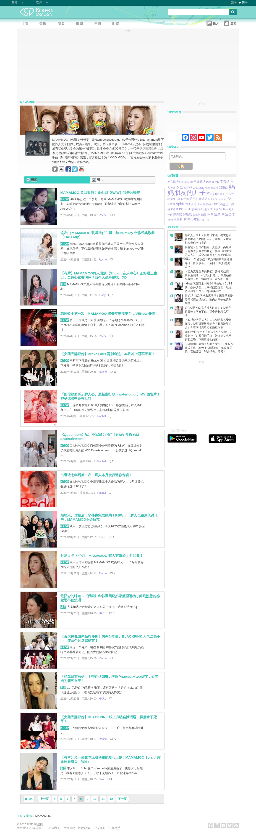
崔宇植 (185, 199)
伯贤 (203, 214)
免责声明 (69, 828)
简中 (245, 2)
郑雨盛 (223, 187)
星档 (29, 816)
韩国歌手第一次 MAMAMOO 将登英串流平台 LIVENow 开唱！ (109, 313)
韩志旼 (214, 187)
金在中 (196, 214)
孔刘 (193, 204)
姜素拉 (196, 209)
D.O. (179, 187)
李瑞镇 (214, 209)
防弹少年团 (192, 219)
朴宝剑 (216, 214)
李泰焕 (225, 181)
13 (115, 371)
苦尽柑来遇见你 (200, 199)
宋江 (230, 199)
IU (208, 214)
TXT (187, 204)
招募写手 (114, 828)
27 (115, 739)
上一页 (44, 799)
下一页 (122, 799)
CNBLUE (198, 187)
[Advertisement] (201, 393)
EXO (215, 204)
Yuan (102, 537)
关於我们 (54, 828)
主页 (20, 816)
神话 (207, 187)
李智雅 (178, 219)
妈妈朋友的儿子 (201, 189)
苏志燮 (177, 214)
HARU (103, 613)
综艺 (63, 607)
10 (94, 799)
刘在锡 (171, 181)
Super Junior (219, 198)
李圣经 (188, 187)
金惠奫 (224, 204)
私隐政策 (84, 828)
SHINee (223, 209)
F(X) (225, 193)
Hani (199, 204)
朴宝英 (227, 214)
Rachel (103, 215)
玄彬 (210, 193)
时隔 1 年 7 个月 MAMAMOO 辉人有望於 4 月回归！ (101, 556)
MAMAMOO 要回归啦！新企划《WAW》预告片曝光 (100, 192)
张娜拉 (205, 209)
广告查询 (99, 828)
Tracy (102, 295)
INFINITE (185, 209)
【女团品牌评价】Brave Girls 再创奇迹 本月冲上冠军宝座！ (107, 354)
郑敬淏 (187, 214)
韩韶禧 (207, 204)
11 (103, 799)
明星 (63, 284)
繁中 (234, 2)
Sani (101, 779)
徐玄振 (205, 219)
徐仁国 (175, 199)
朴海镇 (218, 194)
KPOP (64, 199)
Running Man (184, 181)
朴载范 (171, 204)
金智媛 (215, 181)
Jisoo (207, 181)
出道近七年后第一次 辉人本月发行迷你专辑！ (96, 475)
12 (112, 537)
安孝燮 (174, 209)
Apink (180, 204)
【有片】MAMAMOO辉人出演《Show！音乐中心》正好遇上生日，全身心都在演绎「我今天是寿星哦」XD (108, 275)
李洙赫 (197, 181)
